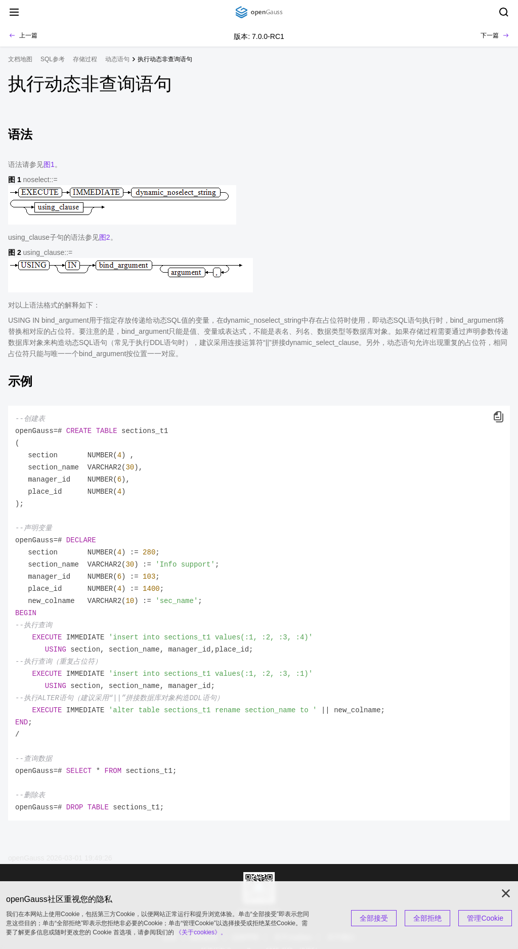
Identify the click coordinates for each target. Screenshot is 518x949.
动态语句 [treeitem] (117, 59)
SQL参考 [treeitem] (52, 59)
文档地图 (20, 59)
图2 (104, 237)
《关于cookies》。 (201, 932)
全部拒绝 (427, 918)
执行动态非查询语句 (165, 59)
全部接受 (374, 918)
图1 (49, 164)
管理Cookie (485, 918)
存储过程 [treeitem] (85, 59)
